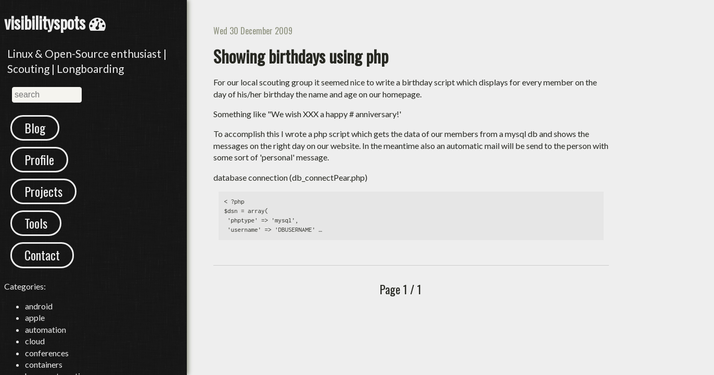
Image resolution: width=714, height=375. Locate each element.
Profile (39, 159)
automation (45, 329)
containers (43, 364)
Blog (34, 127)
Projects (43, 191)
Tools (35, 223)
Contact (42, 254)
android (39, 306)
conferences (47, 353)
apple (35, 317)
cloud (35, 341)
